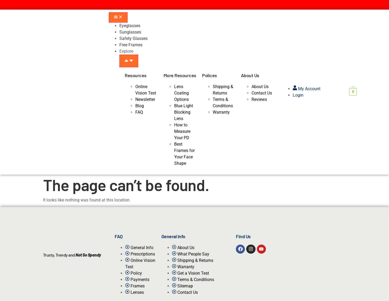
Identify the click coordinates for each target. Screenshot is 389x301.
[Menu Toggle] (118, 17)
